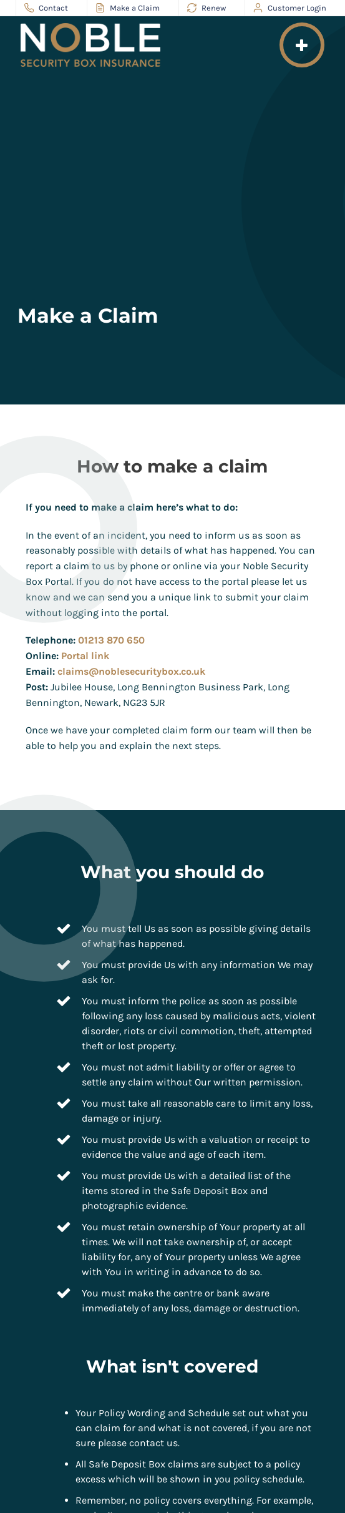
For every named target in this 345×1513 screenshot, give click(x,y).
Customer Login (289, 8)
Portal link (85, 656)
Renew (206, 8)
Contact (46, 8)
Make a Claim (127, 8)
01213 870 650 (111, 640)
